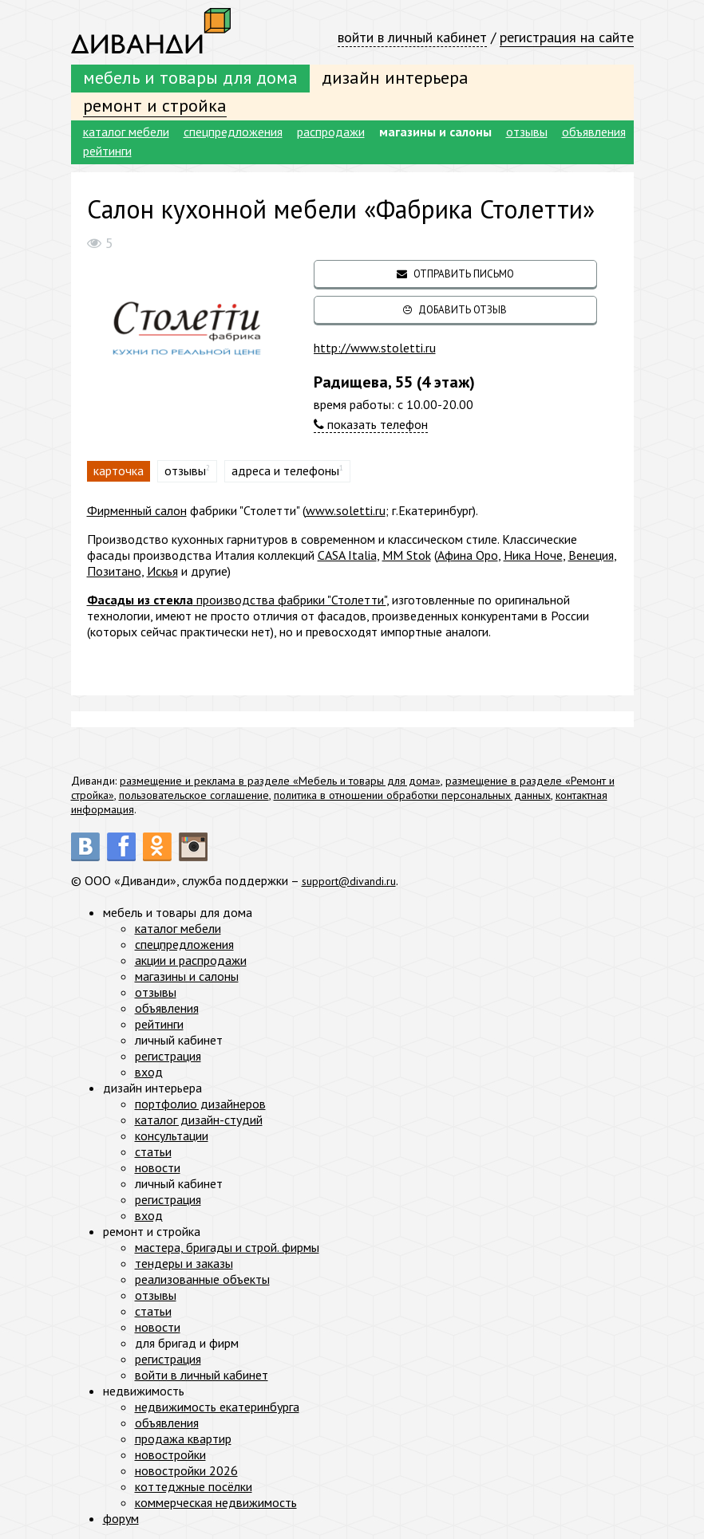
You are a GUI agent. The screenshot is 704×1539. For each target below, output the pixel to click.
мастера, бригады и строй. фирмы (227, 1247)
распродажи (331, 132)
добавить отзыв (455, 310)
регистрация (168, 1056)
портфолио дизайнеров (200, 1104)
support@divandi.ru (354, 880)
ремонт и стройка (155, 105)
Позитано (114, 571)
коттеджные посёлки (193, 1486)
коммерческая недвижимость (216, 1502)
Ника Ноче (533, 555)
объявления (594, 132)
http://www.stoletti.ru (375, 348)
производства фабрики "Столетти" (236, 600)
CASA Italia (347, 555)
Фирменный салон (137, 510)
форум (121, 1518)
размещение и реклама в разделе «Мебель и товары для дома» (280, 780)
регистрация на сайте (567, 37)
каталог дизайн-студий (199, 1120)
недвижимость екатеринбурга (217, 1407)
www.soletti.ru (346, 510)
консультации (171, 1135)
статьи (153, 1151)
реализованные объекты (202, 1279)
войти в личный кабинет (412, 37)
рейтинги (107, 151)
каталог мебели (126, 132)
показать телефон (371, 424)
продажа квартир (183, 1439)
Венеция (591, 555)
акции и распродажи (191, 960)
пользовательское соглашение (194, 795)
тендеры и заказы (184, 1263)
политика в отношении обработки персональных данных (412, 795)
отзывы (527, 132)
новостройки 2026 (186, 1470)
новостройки (170, 1454)
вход (149, 1072)
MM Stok (406, 555)
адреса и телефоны (285, 470)
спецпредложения (233, 132)
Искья (162, 571)
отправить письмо (455, 274)
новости (157, 1167)
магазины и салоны (435, 132)
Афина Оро (467, 555)
